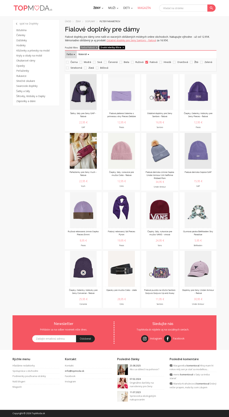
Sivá (99, 62)
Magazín (17, 387)
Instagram (70, 381)
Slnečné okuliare (25, 81)
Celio (122, 186)
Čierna (74, 62)
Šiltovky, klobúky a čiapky (30, 96)
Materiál (84, 54)
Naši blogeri (19, 381)
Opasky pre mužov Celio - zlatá (121, 290)
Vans (160, 245)
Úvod (68, 21)
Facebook (70, 376)
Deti (126, 8)
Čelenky (20, 35)
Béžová (104, 67)
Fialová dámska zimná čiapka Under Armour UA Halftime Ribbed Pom (160, 175)
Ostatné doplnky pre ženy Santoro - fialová (131, 40)
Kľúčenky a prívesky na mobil (33, 50)
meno (176, 374)
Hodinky (21, 45)
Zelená (208, 62)
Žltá (196, 62)
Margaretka (179, 365)
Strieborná (76, 67)
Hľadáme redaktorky (24, 365)
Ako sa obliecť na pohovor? (144, 369)
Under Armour (160, 187)
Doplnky (90, 21)
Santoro (160, 127)
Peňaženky (22, 70)
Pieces (121, 127)
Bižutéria (21, 30)
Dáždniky (21, 40)
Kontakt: (69, 365)
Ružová (139, 62)
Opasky (20, 65)
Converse (83, 304)
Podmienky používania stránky (29, 376)
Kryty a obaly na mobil (29, 55)
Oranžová (182, 62)
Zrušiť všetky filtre (112, 47)
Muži (112, 8)
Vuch (83, 186)
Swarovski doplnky (27, 86)
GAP (83, 127)
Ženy (97, 8)
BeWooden (198, 245)
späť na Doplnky (26, 24)
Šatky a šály (23, 91)
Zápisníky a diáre (26, 101)
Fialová (153, 62)
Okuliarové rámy (25, 60)
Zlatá (91, 67)
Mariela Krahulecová (184, 384)
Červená (113, 62)
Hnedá (167, 62)
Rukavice (21, 76)
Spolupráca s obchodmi (25, 371)
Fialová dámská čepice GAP (198, 172)
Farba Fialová (89, 47)
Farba (71, 54)
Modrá (87, 62)
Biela (126, 62)
